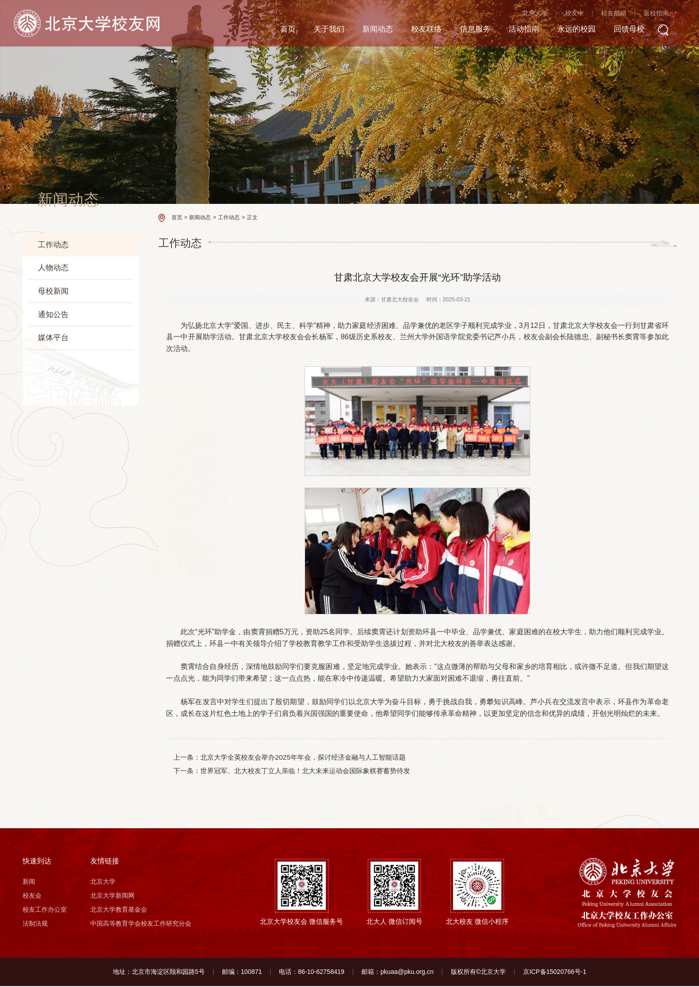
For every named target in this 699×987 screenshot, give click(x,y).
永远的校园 (581, 30)
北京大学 (542, 14)
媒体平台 (53, 337)
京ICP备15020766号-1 (554, 972)
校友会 (32, 896)
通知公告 (53, 314)
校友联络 (425, 30)
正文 (252, 217)
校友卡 (582, 14)
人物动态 (53, 267)
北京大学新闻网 (112, 896)
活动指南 (526, 30)
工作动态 (53, 244)
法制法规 (35, 924)
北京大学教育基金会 (118, 910)
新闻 (29, 882)
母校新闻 (53, 290)
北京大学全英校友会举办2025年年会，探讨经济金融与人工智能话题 (303, 757)
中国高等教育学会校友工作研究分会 (140, 924)
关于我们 (324, 30)
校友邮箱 (621, 14)
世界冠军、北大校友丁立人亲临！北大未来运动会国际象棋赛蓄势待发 (306, 771)
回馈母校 (636, 30)
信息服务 (476, 30)
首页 (282, 30)
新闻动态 (375, 30)
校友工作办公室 (45, 910)
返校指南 (663, 14)
